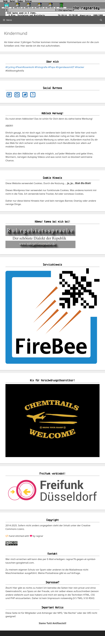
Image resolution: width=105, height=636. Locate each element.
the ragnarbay (86, 8)
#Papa (51, 67)
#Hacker (79, 67)
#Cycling (10, 67)
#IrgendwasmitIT (65, 67)
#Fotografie (41, 67)
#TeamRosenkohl (24, 67)
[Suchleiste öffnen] (101, 20)
